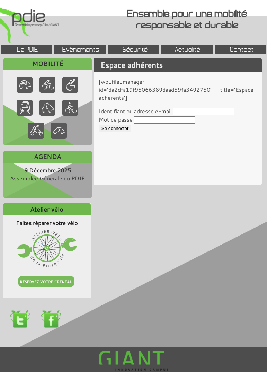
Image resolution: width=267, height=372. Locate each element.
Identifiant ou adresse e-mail (135, 111)
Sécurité (135, 49)
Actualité (187, 49)
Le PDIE (27, 49)
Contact (242, 49)
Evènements (80, 49)
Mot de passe (116, 119)
